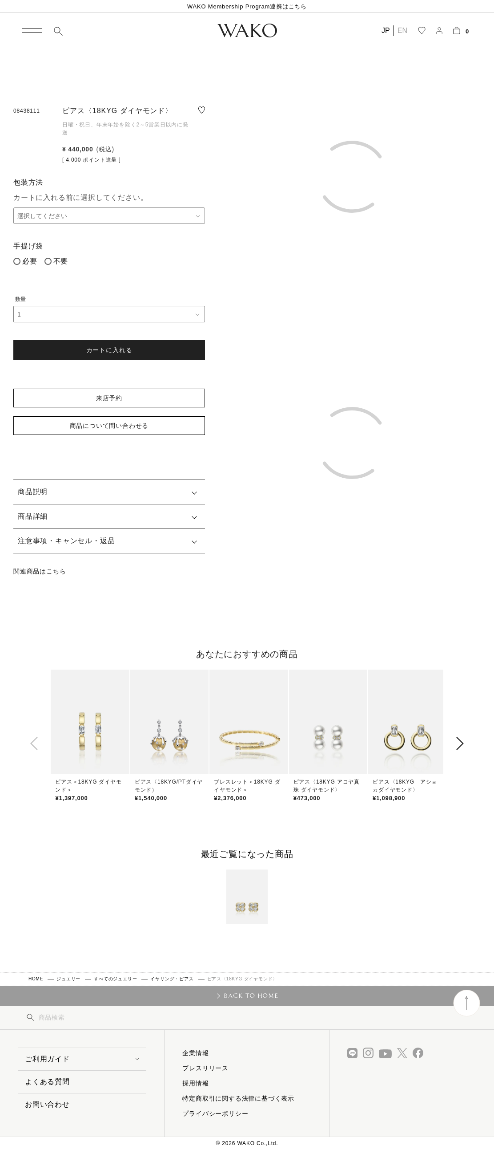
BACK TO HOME (251, 995)
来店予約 (109, 398)
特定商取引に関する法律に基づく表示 (238, 1098)
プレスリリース (205, 1068)
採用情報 (195, 1083)
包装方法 (28, 182)
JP (386, 30)
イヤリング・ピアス (171, 978)
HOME (35, 978)
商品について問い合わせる (109, 425)
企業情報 (195, 1053)
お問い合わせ (47, 1104)
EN (402, 30)
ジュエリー (68, 978)
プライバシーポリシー (215, 1113)
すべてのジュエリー (115, 978)
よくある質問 (47, 1081)
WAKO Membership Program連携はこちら (247, 6)
